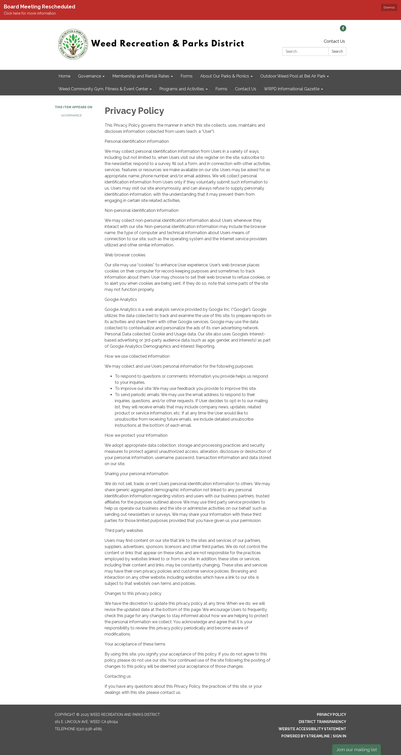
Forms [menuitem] (187, 76)
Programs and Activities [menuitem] (181, 88)
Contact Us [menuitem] (245, 88)
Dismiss (389, 7)
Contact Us (334, 41)
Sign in (339, 736)
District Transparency (322, 722)
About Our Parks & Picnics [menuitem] (224, 76)
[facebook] (343, 30)
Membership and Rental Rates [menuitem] (140, 76)
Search (337, 51)
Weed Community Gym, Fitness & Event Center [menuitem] (103, 88)
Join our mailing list (356, 749)
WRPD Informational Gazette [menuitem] (291, 88)
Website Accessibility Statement (312, 729)
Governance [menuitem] (89, 76)
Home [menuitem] (64, 76)
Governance (71, 115)
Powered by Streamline (305, 736)
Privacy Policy (331, 715)
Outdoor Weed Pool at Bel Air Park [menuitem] (292, 76)
